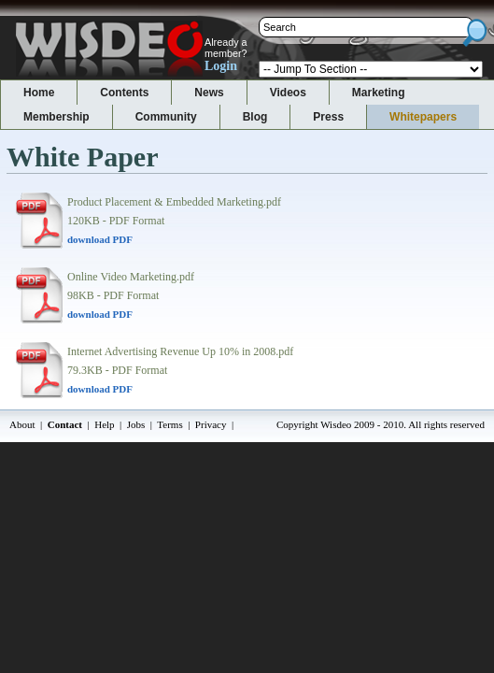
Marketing (378, 92)
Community (166, 116)
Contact (65, 424)
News (208, 92)
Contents (124, 92)
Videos (288, 92)
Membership (56, 116)
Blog (255, 116)
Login (221, 66)
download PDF (100, 239)
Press (328, 116)
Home (38, 92)
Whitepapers (423, 116)
